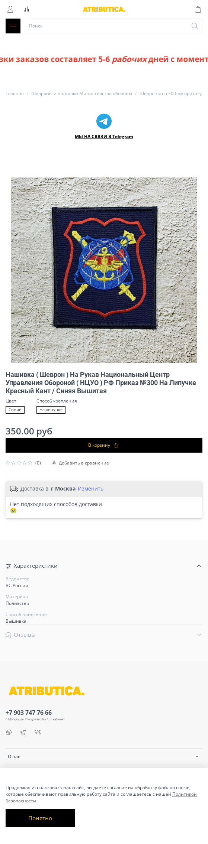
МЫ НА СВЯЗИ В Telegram (104, 136)
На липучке (51, 409)
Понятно (40, 818)
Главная (15, 93)
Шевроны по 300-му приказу (171, 93)
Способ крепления (56, 401)
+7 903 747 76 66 (29, 712)
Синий (15, 409)
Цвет (11, 401)
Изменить (90, 488)
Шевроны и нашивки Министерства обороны (81, 93)
